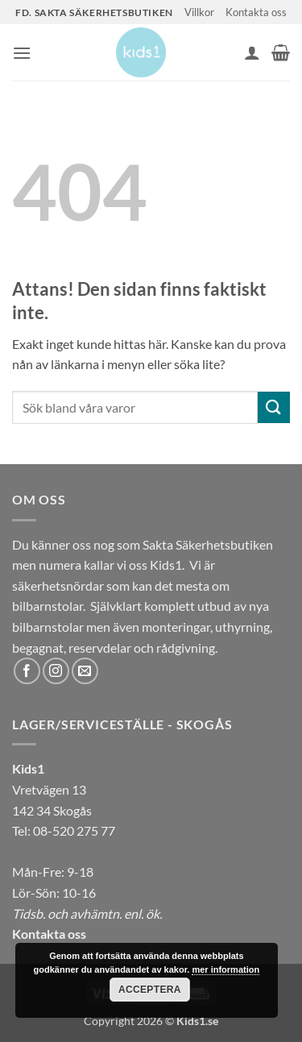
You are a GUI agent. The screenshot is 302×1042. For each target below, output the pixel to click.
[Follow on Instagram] (56, 671)
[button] (21, 53)
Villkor (199, 12)
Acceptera (149, 989)
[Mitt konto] (252, 52)
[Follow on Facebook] (27, 671)
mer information (225, 969)
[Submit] (274, 407)
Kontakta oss (256, 12)
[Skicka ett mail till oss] (85, 671)
